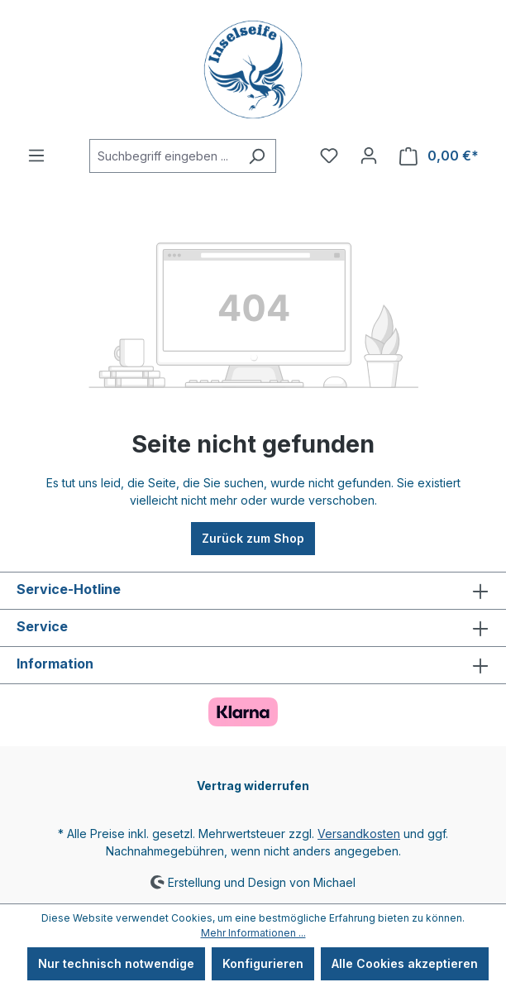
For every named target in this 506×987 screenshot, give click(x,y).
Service (42, 626)
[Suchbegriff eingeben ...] (163, 156)
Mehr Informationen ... (253, 933)
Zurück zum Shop (253, 538)
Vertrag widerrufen (253, 786)
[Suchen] (256, 156)
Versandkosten (358, 833)
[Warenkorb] (439, 156)
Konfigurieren (262, 963)
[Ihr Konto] (369, 155)
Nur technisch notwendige (116, 963)
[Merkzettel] (329, 155)
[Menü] (36, 155)
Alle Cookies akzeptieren (405, 963)
